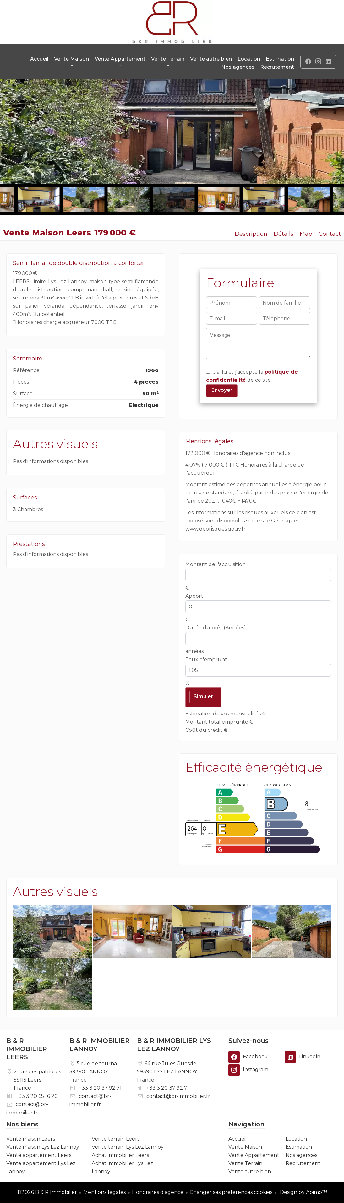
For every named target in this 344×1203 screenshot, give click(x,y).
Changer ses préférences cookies (231, 1192)
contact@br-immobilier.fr (178, 1096)
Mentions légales (104, 1192)
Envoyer (221, 390)
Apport (194, 596)
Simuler (203, 696)
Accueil (172, 22)
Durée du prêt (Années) (215, 628)
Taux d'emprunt (206, 659)
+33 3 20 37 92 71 (100, 1088)
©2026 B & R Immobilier (47, 1192)
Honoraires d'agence (157, 1192)
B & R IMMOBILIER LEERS (26, 1049)
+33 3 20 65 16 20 (37, 1096)
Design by (303, 1192)
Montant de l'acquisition (215, 564)
